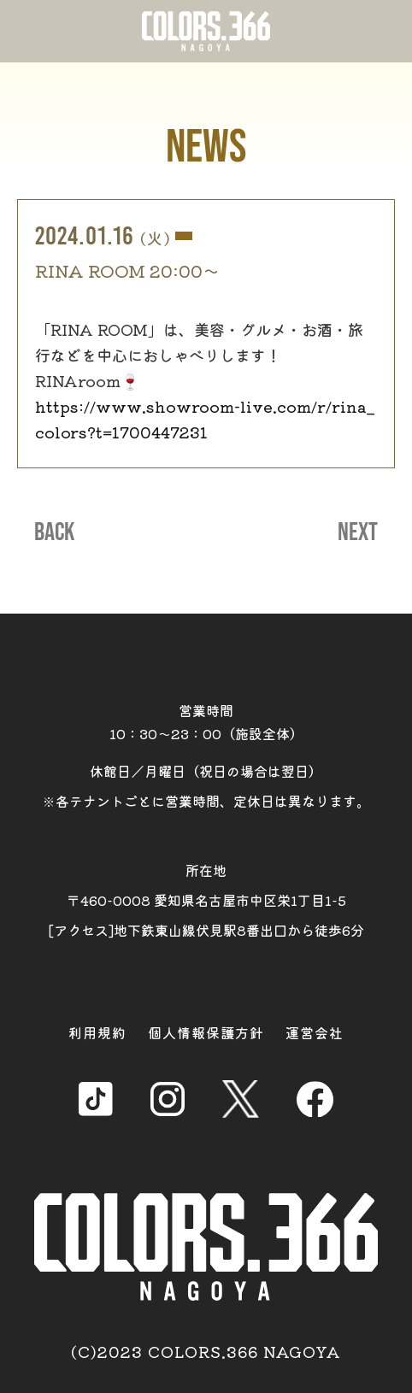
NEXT (358, 532)
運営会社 (314, 1032)
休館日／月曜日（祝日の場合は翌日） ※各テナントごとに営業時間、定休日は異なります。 (206, 786)
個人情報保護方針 (206, 1032)
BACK (54, 532)
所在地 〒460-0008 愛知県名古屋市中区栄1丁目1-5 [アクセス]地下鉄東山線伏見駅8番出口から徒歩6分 (206, 900)
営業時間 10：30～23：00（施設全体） (206, 722)
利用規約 (97, 1032)
